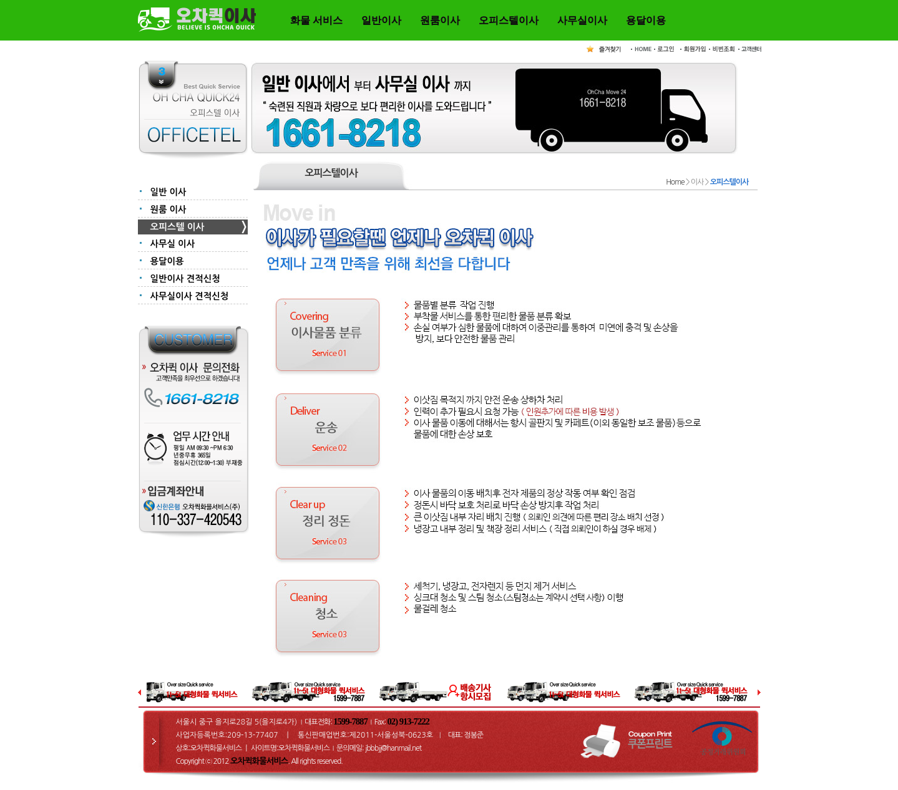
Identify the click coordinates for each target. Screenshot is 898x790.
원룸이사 (440, 20)
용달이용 (646, 20)
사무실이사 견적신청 (189, 296)
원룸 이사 (168, 209)
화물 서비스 (316, 20)
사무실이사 (582, 20)
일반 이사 (168, 192)
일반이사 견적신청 (185, 278)
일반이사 (381, 20)
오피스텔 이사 (177, 227)
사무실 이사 (172, 243)
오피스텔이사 (509, 20)
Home (675, 182)
